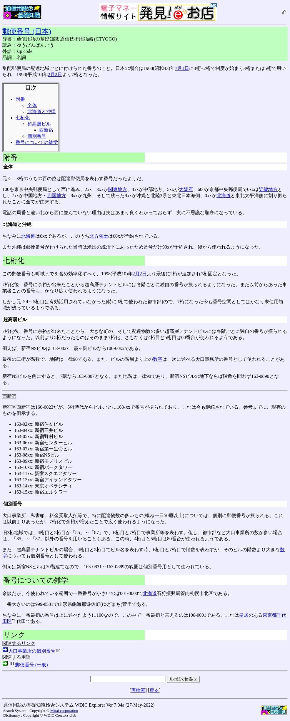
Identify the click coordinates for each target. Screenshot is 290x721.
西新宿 (46, 130)
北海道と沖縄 (41, 111)
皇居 (244, 615)
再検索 (138, 690)
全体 (32, 105)
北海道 (223, 195)
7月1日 (182, 68)
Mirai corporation (64, 710)
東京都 (270, 615)
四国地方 (56, 195)
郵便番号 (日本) (26, 31)
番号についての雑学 (37, 142)
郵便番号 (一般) (25, 664)
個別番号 (36, 136)
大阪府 (186, 189)
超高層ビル (39, 123)
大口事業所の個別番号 (34, 650)
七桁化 (23, 117)
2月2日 (55, 74)
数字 (157, 359)
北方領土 (98, 236)
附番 (20, 99)
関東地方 (117, 189)
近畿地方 (268, 189)
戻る (154, 690)
